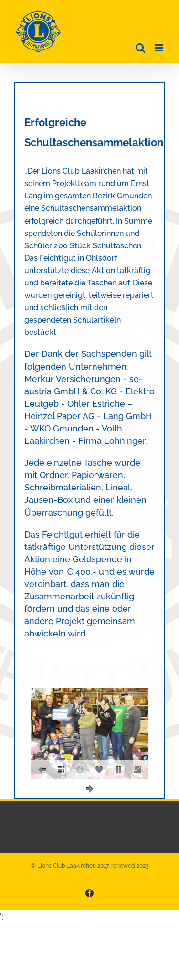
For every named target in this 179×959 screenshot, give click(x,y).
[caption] (80, 769)
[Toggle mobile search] (140, 48)
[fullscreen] (137, 769)
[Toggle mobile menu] (160, 48)
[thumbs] (61, 769)
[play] (118, 769)
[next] (89, 788)
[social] (99, 769)
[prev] (42, 769)
